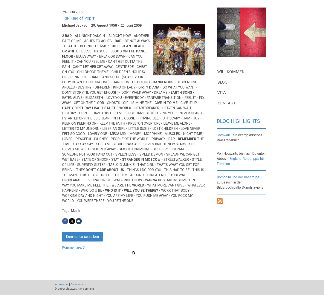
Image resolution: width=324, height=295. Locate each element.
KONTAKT (226, 103)
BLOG (222, 82)
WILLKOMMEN (231, 71)
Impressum (62, 284)
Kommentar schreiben (82, 237)
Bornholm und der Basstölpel (238, 177)
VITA (221, 92)
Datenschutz (78, 284)
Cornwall (223, 135)
